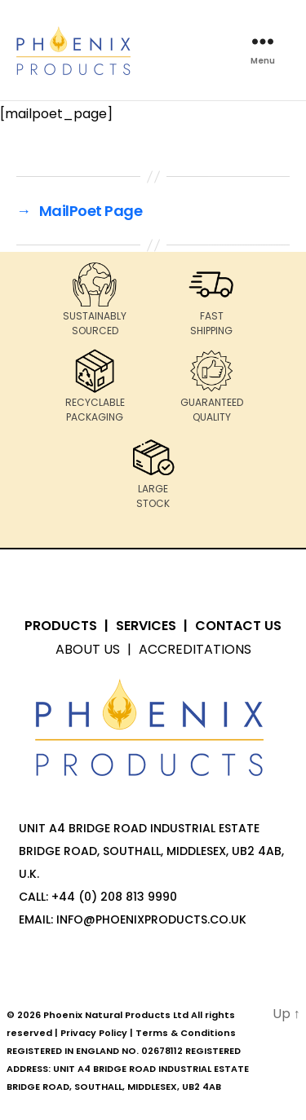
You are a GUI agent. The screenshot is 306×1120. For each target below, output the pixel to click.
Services (146, 625)
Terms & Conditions (185, 1032)
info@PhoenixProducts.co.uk (151, 919)
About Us (87, 649)
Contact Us (238, 625)
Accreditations (195, 649)
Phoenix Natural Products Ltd (115, 1014)
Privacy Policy (93, 1032)
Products (60, 625)
